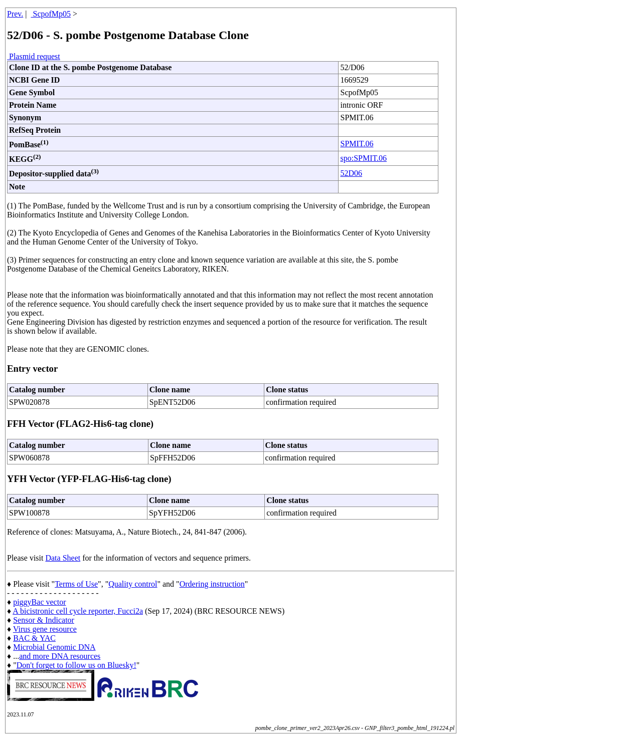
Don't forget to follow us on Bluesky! (76, 665)
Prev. (15, 14)
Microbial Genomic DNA (54, 647)
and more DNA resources (59, 656)
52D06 (351, 173)
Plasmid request (33, 56)
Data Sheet (62, 558)
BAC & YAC (34, 638)
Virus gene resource (45, 629)
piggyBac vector (39, 602)
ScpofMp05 (51, 14)
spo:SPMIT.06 (363, 158)
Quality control (132, 584)
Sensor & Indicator (43, 620)
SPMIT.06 (356, 143)
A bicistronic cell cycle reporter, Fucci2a (78, 611)
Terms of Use (76, 584)
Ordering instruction (212, 584)
